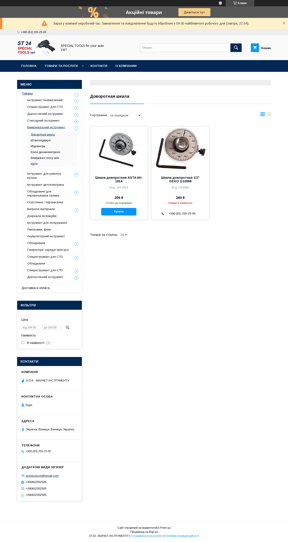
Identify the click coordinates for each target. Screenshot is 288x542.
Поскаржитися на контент (147, 535)
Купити (119, 211)
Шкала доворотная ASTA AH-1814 (119, 179)
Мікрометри (38, 146)
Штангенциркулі (41, 140)
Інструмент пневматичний (45, 100)
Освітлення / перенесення (45, 202)
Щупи (34, 163)
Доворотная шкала (43, 134)
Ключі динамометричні (45, 152)
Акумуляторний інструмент (46, 236)
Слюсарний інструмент (43, 120)
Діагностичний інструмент (45, 113)
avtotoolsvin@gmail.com (42, 475)
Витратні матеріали (41, 209)
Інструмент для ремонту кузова (44, 175)
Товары (27, 93)
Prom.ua (165, 527)
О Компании (126, 66)
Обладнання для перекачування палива (43, 193)
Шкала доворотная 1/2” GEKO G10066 (180, 179)
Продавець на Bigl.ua (144, 531)
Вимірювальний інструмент (46, 127)
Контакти (98, 66)
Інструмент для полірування (47, 222)
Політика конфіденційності (182, 535)
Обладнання (36, 243)
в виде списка (269, 115)
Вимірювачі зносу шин (45, 158)
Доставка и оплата (36, 288)
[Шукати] (236, 47)
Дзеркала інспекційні (41, 216)
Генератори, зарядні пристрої (48, 249)
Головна (28, 66)
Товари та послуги (61, 66)
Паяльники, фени (39, 229)
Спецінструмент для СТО (45, 106)
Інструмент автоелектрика (45, 184)
